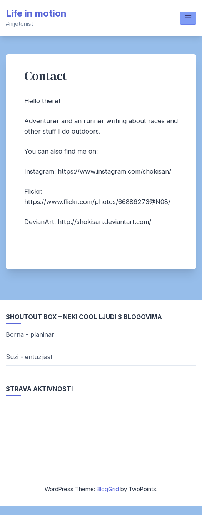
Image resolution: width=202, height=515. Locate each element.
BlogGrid (108, 489)
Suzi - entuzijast (29, 357)
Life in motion (36, 13)
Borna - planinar (30, 334)
